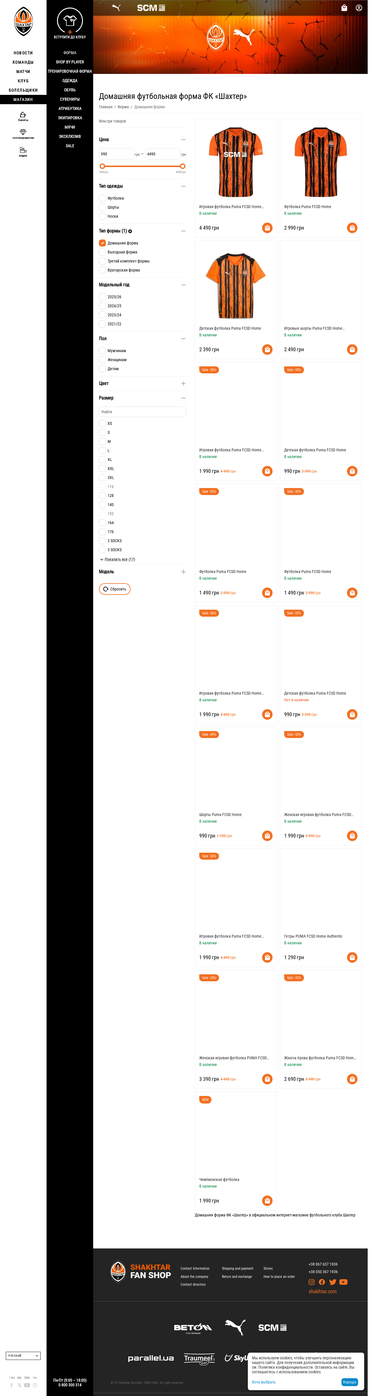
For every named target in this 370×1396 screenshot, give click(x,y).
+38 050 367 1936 (323, 1271)
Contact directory (193, 1285)
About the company (194, 1277)
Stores (268, 1268)
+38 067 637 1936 (323, 1264)
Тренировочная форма (70, 71)
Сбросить (114, 589)
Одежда (69, 80)
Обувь (70, 90)
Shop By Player (70, 62)
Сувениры (70, 99)
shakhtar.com (323, 1291)
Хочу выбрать (264, 1382)
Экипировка (70, 118)
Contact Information (195, 1268)
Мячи (70, 127)
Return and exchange (237, 1277)
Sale (70, 145)
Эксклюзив (70, 136)
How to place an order (279, 1277)
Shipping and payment (237, 1268)
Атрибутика (69, 108)
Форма (69, 52)
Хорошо (349, 1382)
